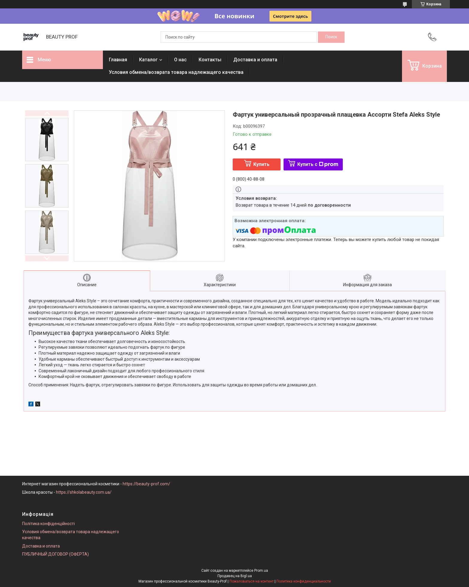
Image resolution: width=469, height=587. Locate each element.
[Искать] (331, 37)
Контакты (210, 59)
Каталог (148, 59)
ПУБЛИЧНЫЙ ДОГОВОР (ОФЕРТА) (55, 554)
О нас (180, 59)
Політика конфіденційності (48, 523)
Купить (261, 164)
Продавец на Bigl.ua (234, 576)
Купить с (317, 164)
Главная (118, 59)
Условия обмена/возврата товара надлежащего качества (176, 72)
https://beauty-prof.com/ (146, 483)
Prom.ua (261, 570)
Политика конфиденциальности (303, 581)
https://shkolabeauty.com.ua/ (84, 492)
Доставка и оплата (255, 59)
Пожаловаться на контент (251, 581)
